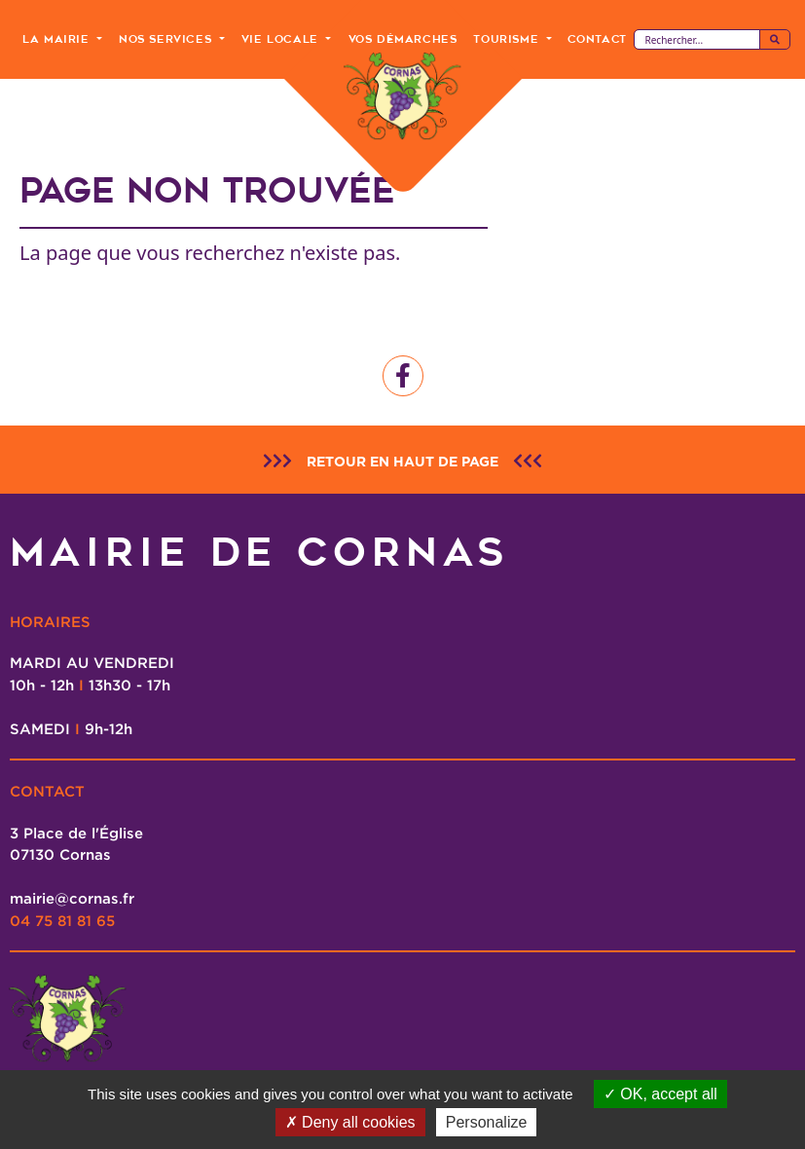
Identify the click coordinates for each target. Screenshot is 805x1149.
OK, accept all (660, 1094)
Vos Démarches (402, 39)
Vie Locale (282, 39)
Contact (597, 39)
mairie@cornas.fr (72, 898)
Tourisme (507, 39)
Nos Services (167, 39)
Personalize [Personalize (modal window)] (487, 1122)
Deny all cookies (350, 1122)
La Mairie (57, 39)
